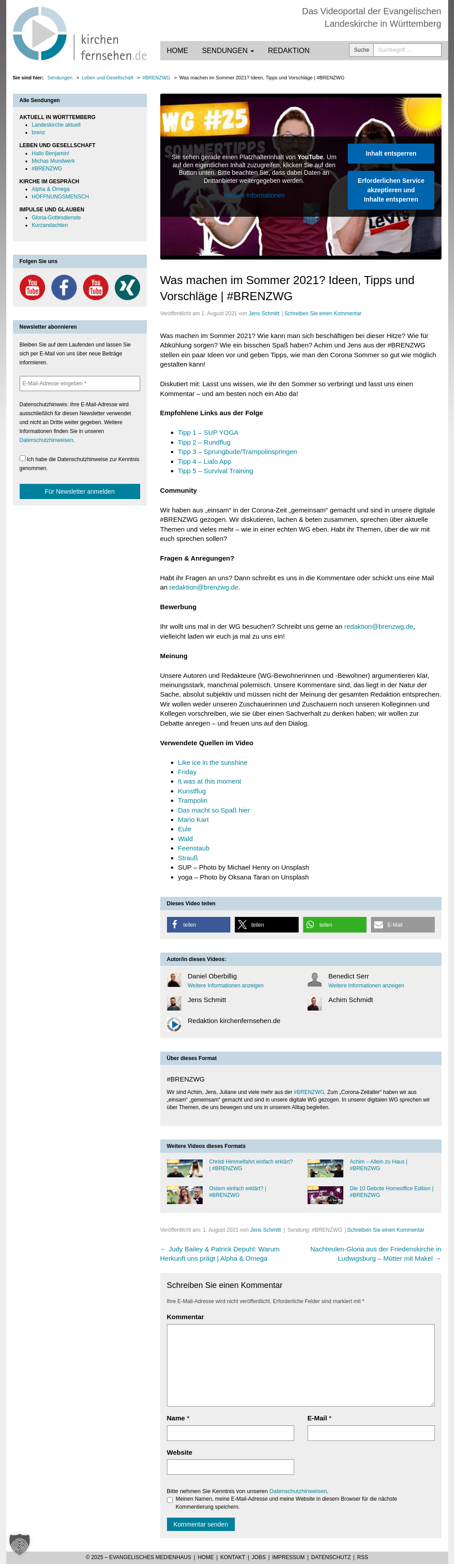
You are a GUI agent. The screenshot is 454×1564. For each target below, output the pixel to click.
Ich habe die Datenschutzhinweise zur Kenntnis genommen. (80, 463)
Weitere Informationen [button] (253, 195)
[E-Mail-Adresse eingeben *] (80, 383)
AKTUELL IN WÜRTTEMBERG (58, 117)
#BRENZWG (309, 1092)
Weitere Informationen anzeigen (226, 985)
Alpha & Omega (51, 189)
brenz (38, 132)
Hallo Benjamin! (50, 153)
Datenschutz (330, 1557)
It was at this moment (210, 781)
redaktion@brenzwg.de (203, 587)
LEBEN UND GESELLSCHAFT (58, 145)
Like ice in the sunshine (213, 762)
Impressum (288, 1557)
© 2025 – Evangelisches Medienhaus (138, 1557)
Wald (185, 838)
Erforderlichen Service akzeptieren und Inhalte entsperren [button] (391, 190)
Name (176, 1418)
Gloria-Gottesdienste (56, 218)
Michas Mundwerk (53, 161)
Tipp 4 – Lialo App (205, 461)
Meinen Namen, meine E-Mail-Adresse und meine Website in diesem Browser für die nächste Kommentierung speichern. (282, 1503)
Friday (187, 772)
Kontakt (232, 1557)
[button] (199, 925)
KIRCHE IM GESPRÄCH (49, 181)
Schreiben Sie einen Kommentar (323, 313)
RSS (362, 1557)
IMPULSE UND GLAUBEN (52, 209)
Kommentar (185, 1317)
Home (177, 50)
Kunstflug (192, 791)
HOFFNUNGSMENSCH (60, 197)
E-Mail (317, 1418)
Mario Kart (193, 819)
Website (179, 1452)
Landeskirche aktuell (56, 125)
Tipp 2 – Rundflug (204, 442)
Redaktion (288, 50)
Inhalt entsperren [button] (391, 153)
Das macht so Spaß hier (214, 810)
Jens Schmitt (264, 313)
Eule (185, 829)
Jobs (259, 1557)
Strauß (188, 858)
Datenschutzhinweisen (298, 1491)
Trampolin (193, 800)
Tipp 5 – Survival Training (216, 471)
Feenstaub (194, 848)
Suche (361, 50)
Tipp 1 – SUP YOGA (208, 432)
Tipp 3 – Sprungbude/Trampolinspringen (237, 451)
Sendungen (228, 50)
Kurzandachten (50, 225)
